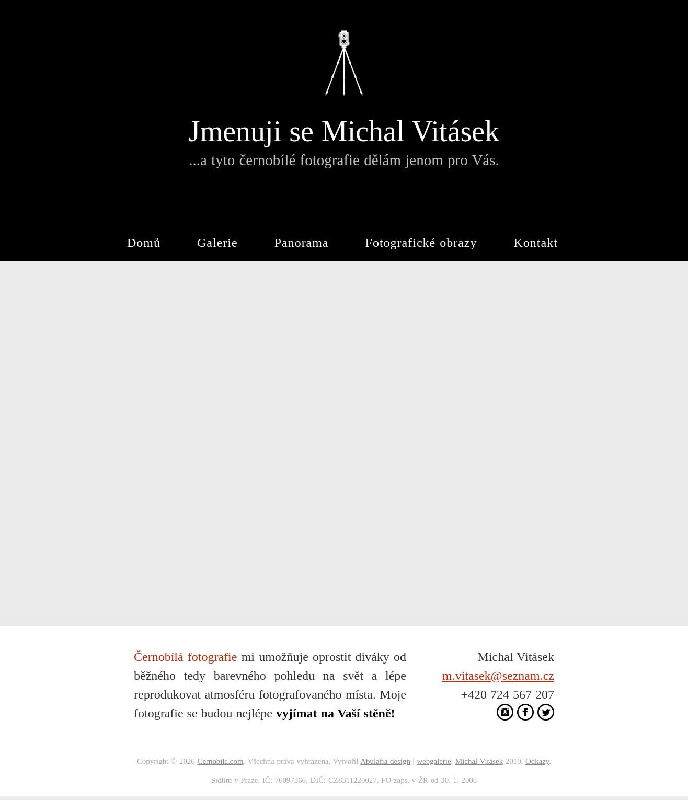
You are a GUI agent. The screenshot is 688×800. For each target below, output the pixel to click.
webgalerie (434, 761)
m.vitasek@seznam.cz (498, 675)
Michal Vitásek (479, 761)
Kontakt (536, 242)
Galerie (217, 242)
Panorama (301, 242)
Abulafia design (385, 761)
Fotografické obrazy (421, 242)
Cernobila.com (220, 761)
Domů (143, 242)
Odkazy (537, 761)
